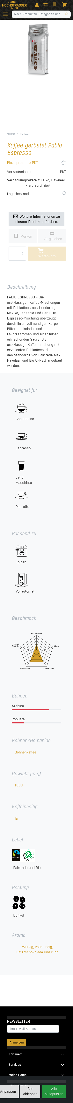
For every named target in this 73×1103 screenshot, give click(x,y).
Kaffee (24, 134)
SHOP (11, 134)
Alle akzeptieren (54, 1091)
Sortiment (15, 1054)
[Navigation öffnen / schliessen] (7, 14)
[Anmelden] (37, 5)
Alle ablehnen (30, 1091)
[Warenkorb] (65, 5)
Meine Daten (17, 1075)
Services (15, 1065)
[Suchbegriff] (37, 14)
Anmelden (17, 1042)
